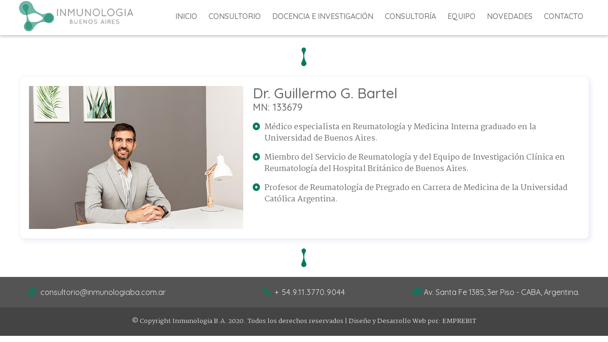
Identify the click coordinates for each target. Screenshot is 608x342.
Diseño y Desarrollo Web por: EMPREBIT (412, 321)
